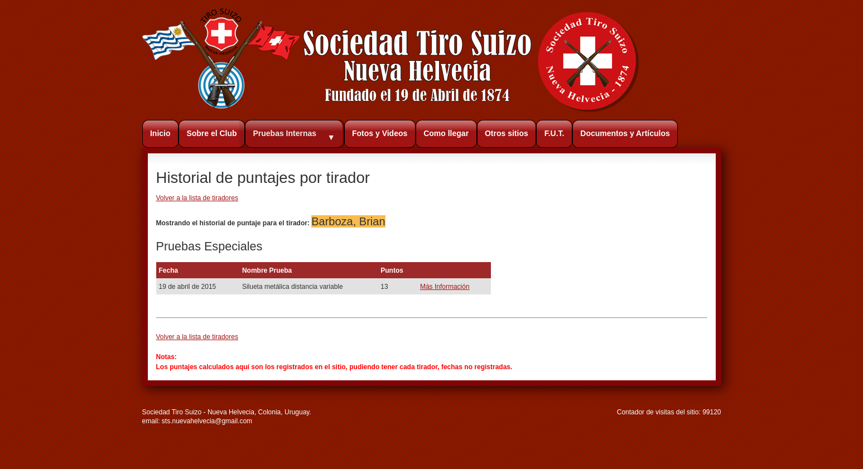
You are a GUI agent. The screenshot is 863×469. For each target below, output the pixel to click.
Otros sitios (506, 133)
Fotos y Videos (379, 133)
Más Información (445, 287)
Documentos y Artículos (625, 133)
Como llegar (446, 133)
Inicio (160, 133)
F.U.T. (554, 133)
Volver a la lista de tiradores (197, 198)
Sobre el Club (211, 133)
